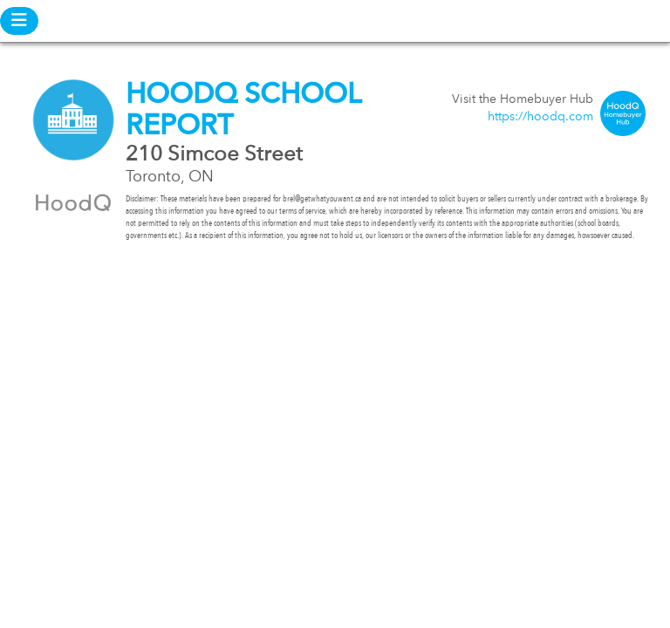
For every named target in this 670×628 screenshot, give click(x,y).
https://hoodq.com (540, 117)
